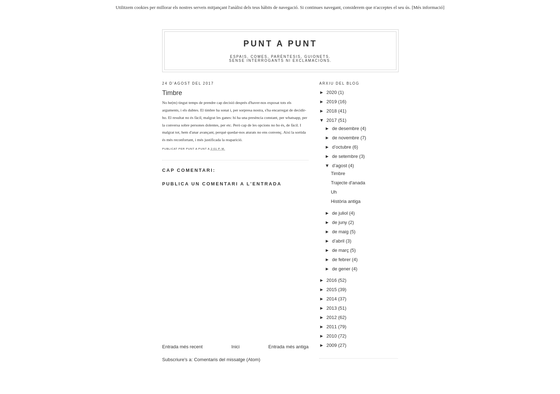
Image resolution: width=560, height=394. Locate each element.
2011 (332, 326)
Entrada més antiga (288, 346)
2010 (332, 336)
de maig (341, 231)
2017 (332, 120)
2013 (332, 308)
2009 (332, 345)
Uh (334, 192)
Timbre (338, 173)
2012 (332, 317)
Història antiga (345, 201)
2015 (332, 289)
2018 (332, 111)
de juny (340, 222)
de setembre (345, 156)
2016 (332, 280)
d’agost (340, 165)
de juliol (340, 213)
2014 (332, 298)
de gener (342, 268)
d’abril (339, 241)
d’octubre (342, 147)
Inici (235, 346)
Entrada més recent (182, 346)
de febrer (342, 259)
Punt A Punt (281, 43)
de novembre (346, 137)
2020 (332, 92)
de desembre (346, 128)
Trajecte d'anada (348, 182)
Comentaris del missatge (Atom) (227, 359)
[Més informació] (428, 7)
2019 (332, 101)
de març (341, 250)
